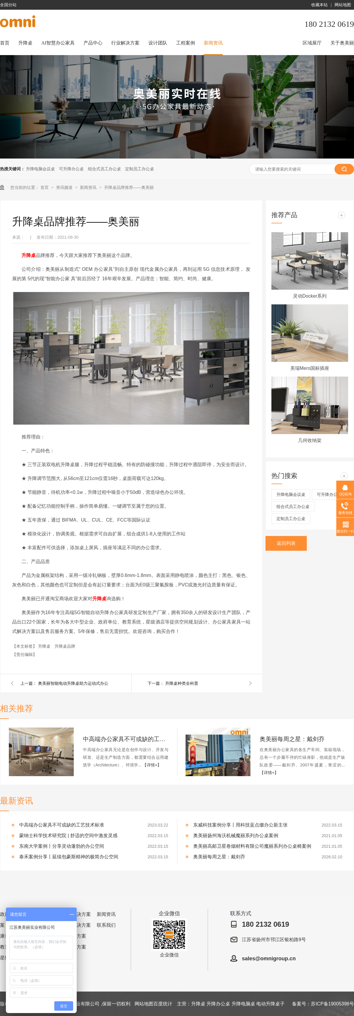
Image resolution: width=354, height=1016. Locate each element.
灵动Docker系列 (310, 295)
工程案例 (185, 42)
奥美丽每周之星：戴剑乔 (292, 739)
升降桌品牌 (65, 646)
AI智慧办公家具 (58, 42)
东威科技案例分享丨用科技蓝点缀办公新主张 (240, 824)
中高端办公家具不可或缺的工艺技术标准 (125, 739)
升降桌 (25, 42)
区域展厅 (312, 42)
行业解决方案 (125, 42)
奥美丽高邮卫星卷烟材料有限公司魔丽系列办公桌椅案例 (252, 846)
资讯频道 (65, 187)
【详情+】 (151, 765)
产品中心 (92, 42)
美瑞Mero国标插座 (309, 368)
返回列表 (286, 543)
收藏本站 (319, 5)
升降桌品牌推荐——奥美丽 (129, 187)
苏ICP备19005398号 (332, 1003)
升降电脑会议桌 (40, 168)
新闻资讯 (213, 42)
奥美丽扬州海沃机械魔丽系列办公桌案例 (235, 835)
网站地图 (343, 5)
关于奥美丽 (342, 42)
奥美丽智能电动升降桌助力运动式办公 (73, 683)
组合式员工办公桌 (104, 168)
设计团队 (157, 42)
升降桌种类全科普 (181, 683)
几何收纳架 (310, 440)
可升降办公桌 (71, 168)
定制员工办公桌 (139, 168)
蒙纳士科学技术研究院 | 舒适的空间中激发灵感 (68, 835)
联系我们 (106, 925)
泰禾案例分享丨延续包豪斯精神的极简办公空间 (68, 856)
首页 (4, 42)
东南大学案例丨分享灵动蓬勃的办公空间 (61, 846)
